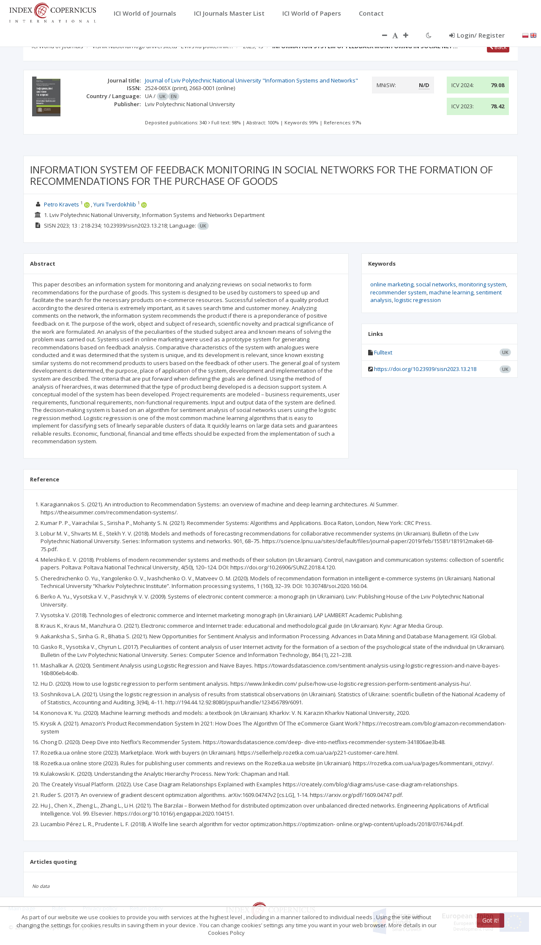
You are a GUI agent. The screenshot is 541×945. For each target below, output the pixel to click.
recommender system (398, 292)
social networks (436, 284)
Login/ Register (477, 35)
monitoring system (482, 284)
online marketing (391, 284)
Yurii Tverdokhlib (114, 204)
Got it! (490, 920)
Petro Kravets (61, 204)
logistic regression (417, 300)
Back (498, 47)
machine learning (451, 292)
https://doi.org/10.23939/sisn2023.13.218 (425, 369)
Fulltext (383, 352)
